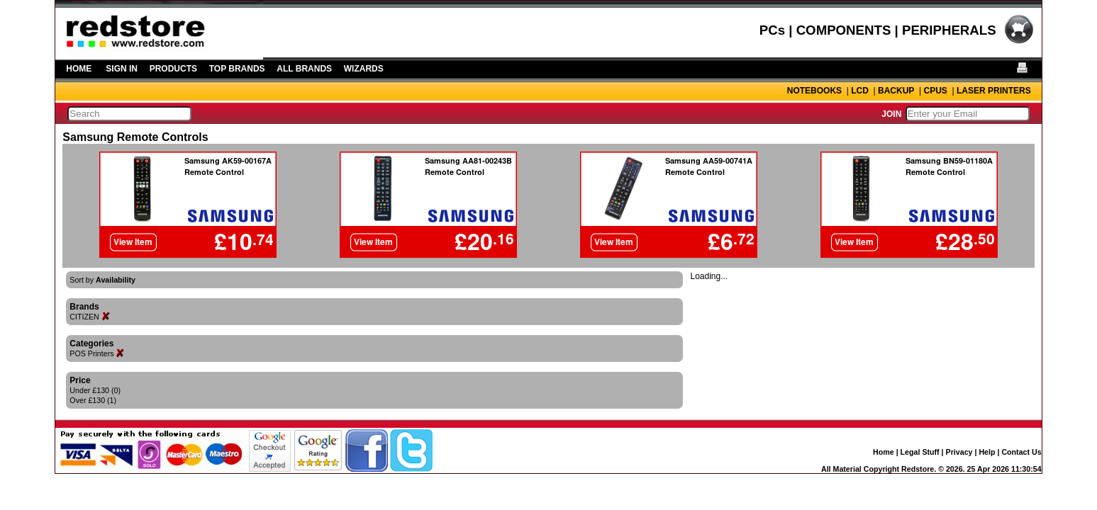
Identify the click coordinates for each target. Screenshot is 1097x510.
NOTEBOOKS (814, 91)
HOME (78, 69)
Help (987, 452)
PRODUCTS (173, 69)
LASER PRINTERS (994, 91)
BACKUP (896, 91)
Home (883, 452)
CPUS (935, 91)
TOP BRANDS (237, 69)
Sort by (102, 280)
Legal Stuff (920, 452)
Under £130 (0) (95, 390)
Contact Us (1021, 452)
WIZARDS (364, 69)
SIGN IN (122, 69)
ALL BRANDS (304, 69)
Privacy (959, 452)
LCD (860, 91)
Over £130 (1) (92, 400)
